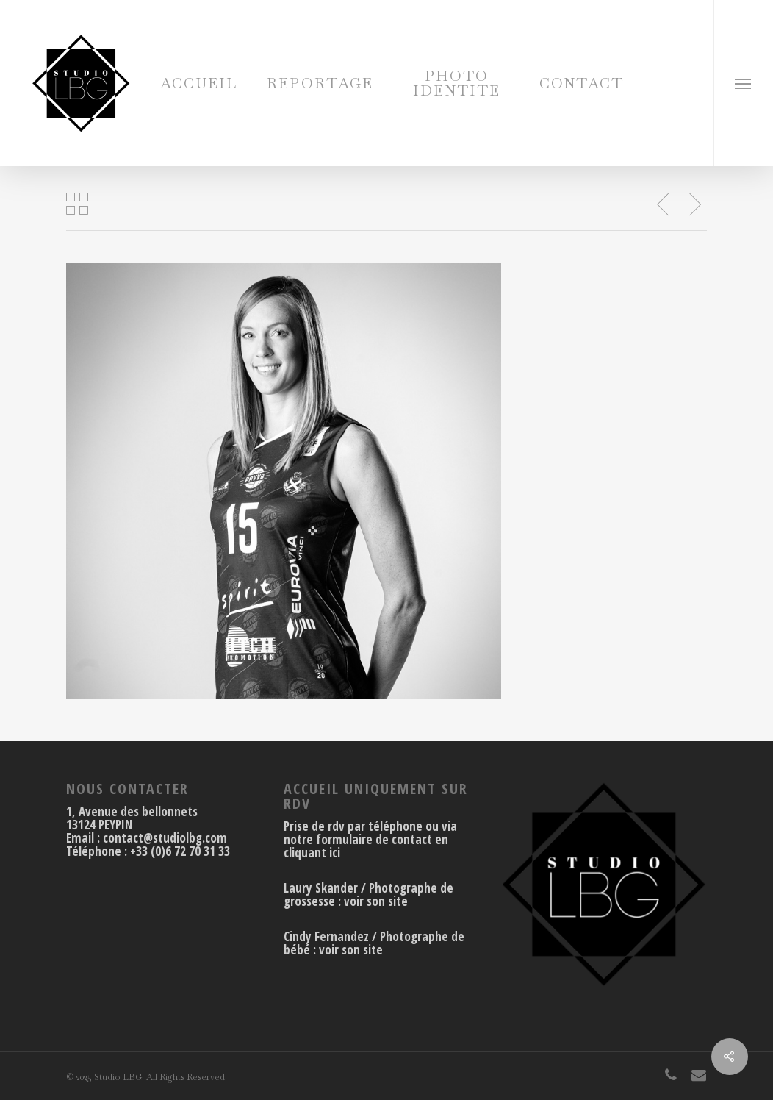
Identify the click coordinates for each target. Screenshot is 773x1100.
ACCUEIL (198, 83)
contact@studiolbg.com (165, 837)
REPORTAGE (320, 83)
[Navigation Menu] (743, 83)
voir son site (376, 901)
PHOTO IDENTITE (456, 83)
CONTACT (581, 83)
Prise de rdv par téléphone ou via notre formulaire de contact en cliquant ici (370, 839)
